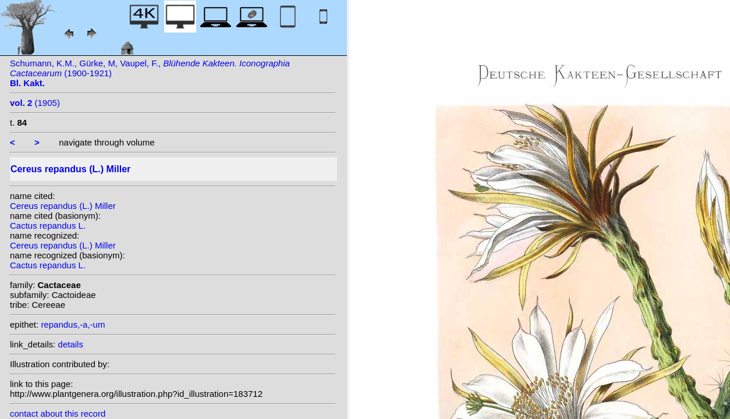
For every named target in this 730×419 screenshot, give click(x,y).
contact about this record (57, 413)
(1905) (35, 103)
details (70, 344)
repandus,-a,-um (73, 324)
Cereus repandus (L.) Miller (63, 206)
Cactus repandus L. (48, 225)
